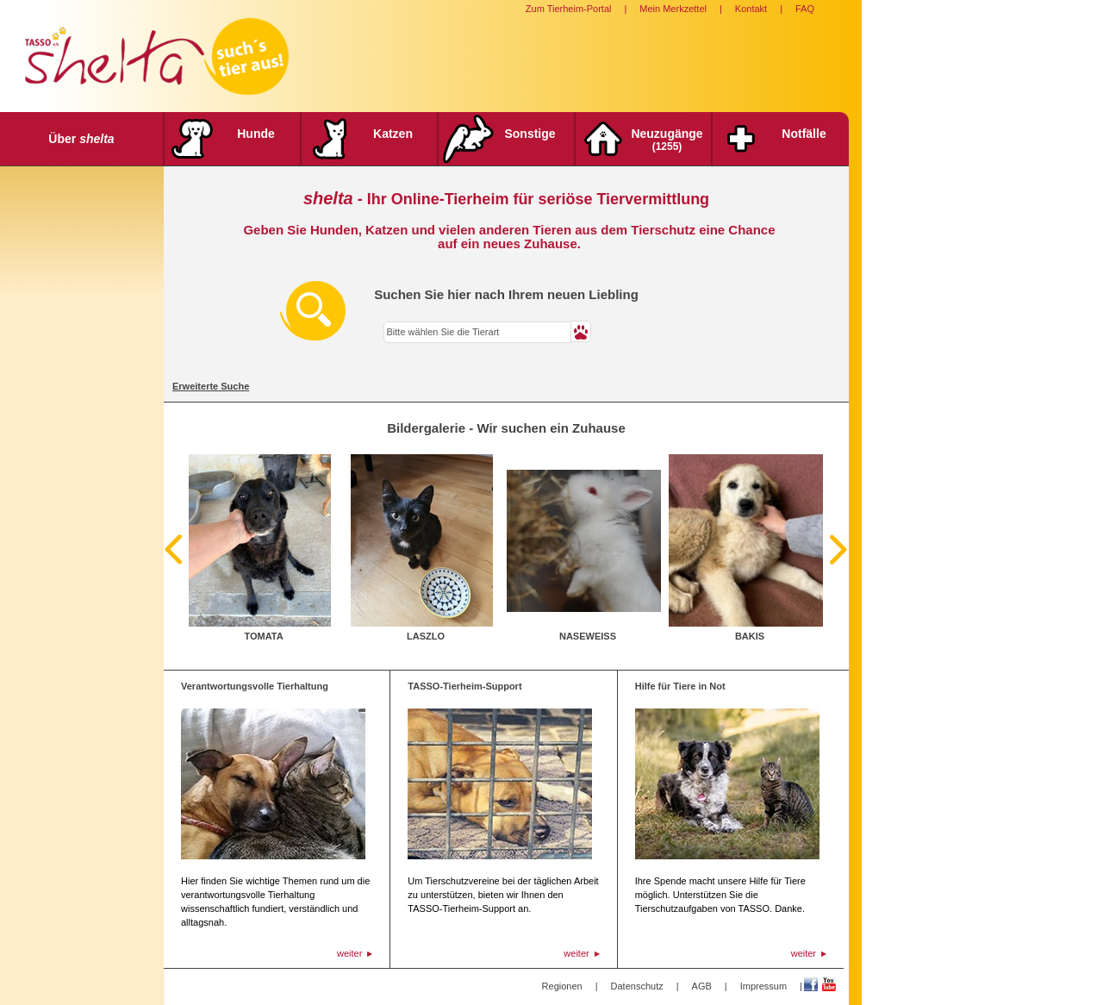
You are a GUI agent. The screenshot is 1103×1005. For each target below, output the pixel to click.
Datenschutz (637, 986)
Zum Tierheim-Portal (569, 8)
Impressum (763, 986)
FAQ (804, 8)
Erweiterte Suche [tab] (210, 386)
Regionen (562, 986)
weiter (349, 953)
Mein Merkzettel (673, 8)
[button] (581, 331)
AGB (702, 986)
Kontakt (751, 8)
